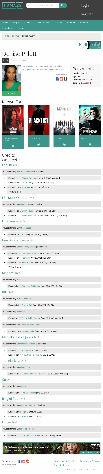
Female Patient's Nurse (29, 325)
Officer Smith (25, 204)
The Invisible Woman (31, 318)
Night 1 (25, 416)
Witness (25, 187)
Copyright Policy (74, 469)
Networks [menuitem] (28, 22)
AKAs (23, 60)
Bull (5, 292)
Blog (74, 461)
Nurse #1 (23, 386)
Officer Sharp (25, 367)
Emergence (10, 221)
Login (85, 5)
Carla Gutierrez (26, 171)
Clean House (27, 211)
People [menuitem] (16, 22)
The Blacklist (35, 138)
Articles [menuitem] (58, 22)
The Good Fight (29, 393)
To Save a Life (28, 331)
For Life (7, 165)
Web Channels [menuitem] (43, 22)
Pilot (24, 234)
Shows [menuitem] (5, 22)
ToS (99, 469)
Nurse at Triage (26, 405)
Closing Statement (30, 178)
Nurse (22, 311)
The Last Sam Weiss (31, 435)
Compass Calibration (31, 286)
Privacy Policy (90, 469)
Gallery (14, 60)
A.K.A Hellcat (27, 350)
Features (59, 461)
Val (20, 279)
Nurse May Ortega (27, 247)
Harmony (26, 258)
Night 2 (25, 412)
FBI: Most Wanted (14, 198)
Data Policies (61, 465)
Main (5, 60)
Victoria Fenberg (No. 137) (33, 374)
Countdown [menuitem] (7, 28)
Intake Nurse (25, 298)
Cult (5, 380)
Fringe (84, 138)
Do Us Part (27, 183)
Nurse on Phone (26, 429)
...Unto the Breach (30, 253)
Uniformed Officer (27, 344)
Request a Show (89, 461)
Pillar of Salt (27, 305)
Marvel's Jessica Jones (11, 139)
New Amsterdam (14, 240)
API (68, 461)
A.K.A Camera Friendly (32, 355)
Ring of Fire (10, 399)
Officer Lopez (25, 228)
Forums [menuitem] (21, 28)
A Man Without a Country (33, 215)
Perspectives (27, 262)
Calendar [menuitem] (84, 22)
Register (87, 14)
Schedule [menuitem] (71, 22)
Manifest (60, 138)
